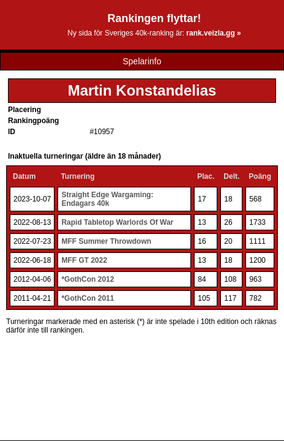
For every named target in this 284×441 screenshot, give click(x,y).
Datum (24, 176)
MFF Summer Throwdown (106, 241)
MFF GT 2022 (84, 260)
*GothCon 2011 (87, 298)
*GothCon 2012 (87, 279)
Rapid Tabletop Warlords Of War (117, 222)
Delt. (231, 176)
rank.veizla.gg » (213, 33)
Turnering (77, 176)
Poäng (259, 176)
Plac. (205, 176)
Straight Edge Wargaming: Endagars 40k (107, 199)
